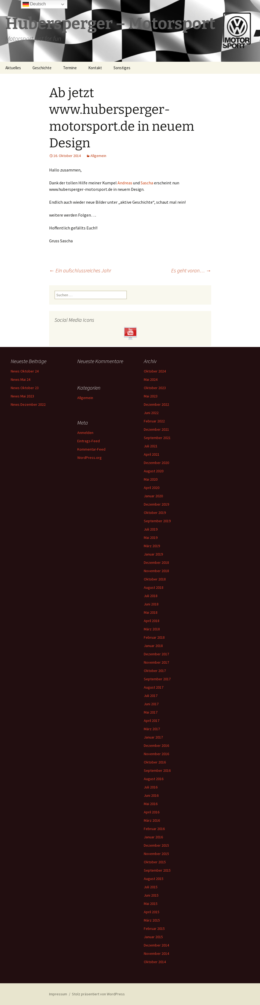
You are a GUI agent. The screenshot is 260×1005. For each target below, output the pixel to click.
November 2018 (156, 570)
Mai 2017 (151, 712)
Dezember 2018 (156, 562)
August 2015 (153, 878)
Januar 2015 (153, 936)
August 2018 (153, 587)
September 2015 (157, 870)
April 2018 (151, 620)
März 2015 (152, 920)
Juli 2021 (151, 446)
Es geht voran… (191, 270)
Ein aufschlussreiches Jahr (80, 270)
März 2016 (152, 820)
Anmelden (85, 432)
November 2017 (156, 662)
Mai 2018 (151, 612)
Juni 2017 (151, 703)
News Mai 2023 (22, 396)
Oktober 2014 (155, 961)
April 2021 (151, 454)
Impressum (58, 994)
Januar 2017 (153, 737)
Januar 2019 (153, 554)
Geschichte (42, 67)
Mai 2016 (151, 803)
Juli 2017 (151, 695)
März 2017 (152, 728)
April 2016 (151, 812)
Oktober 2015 (155, 862)
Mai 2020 (151, 479)
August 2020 (153, 471)
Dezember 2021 (156, 429)
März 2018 (152, 629)
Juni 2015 (151, 895)
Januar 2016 (153, 837)
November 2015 (156, 853)
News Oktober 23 (25, 387)
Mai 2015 (151, 903)
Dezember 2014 (156, 945)
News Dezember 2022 (28, 404)
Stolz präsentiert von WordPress (98, 994)
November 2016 (156, 753)
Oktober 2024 (155, 371)
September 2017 (157, 679)
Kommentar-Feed (91, 449)
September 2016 (157, 770)
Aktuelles (13, 67)
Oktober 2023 (155, 387)
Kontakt (95, 67)
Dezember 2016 (156, 745)
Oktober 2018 (155, 579)
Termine (70, 67)
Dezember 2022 (156, 404)
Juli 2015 (151, 887)
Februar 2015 (154, 928)
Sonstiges (121, 67)
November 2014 (156, 953)
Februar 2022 (154, 421)
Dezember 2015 (156, 845)
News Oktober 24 (25, 371)
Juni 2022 (151, 412)
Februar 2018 (154, 637)
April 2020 (151, 487)
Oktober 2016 (155, 762)
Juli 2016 (151, 787)
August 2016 (153, 778)
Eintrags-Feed (88, 440)
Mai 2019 (151, 537)
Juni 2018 (151, 604)
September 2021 (157, 437)
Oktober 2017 (155, 670)
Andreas (125, 182)
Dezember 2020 (156, 462)
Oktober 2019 (155, 512)
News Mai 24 (20, 379)
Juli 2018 (151, 595)
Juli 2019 (151, 529)
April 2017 (151, 720)
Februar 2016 (154, 828)
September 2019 (157, 520)
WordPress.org (89, 457)
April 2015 (151, 911)
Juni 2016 (151, 795)
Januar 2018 (153, 645)
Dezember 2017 (156, 654)
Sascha (147, 182)
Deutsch (34, 4)
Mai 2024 (151, 379)
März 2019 (152, 545)
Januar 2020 (153, 496)
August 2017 (153, 687)
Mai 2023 (151, 396)
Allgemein (98, 155)
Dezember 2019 (156, 504)
